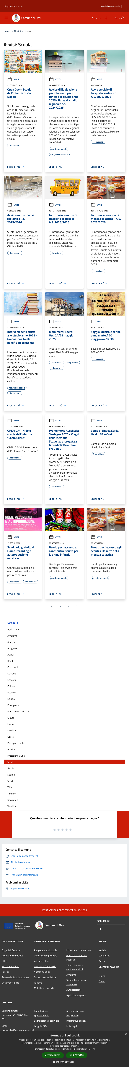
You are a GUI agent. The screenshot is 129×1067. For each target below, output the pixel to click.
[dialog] (64, 1049)
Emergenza (13, 705)
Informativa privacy (76, 1020)
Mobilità (11, 730)
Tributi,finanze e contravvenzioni (74, 967)
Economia (12, 692)
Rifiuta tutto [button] (76, 1055)
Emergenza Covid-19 (18, 711)
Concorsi (11, 680)
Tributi (10, 787)
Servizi (10, 768)
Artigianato (13, 648)
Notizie (102, 950)
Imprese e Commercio (45, 966)
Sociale (11, 774)
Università (12, 800)
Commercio (13, 667)
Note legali (71, 1026)
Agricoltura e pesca (76, 995)
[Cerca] (122, 18)
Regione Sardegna (14, 6)
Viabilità (11, 806)
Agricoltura (13, 629)
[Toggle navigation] (6, 18)
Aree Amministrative (12, 955)
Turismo (11, 793)
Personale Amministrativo (15, 977)
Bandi (10, 661)
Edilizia (11, 699)
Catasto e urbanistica (45, 977)
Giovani (11, 718)
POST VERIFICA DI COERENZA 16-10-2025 (64, 910)
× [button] (125, 1034)
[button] (64, 1061)
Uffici (4, 961)
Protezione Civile (16, 755)
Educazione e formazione (79, 950)
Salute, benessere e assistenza (76, 982)
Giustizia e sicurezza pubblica (76, 957)
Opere (10, 737)
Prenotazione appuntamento (41, 1013)
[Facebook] (105, 18)
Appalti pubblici (42, 972)
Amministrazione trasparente (75, 1013)
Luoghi (102, 976)
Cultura (11, 686)
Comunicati (104, 955)
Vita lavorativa (41, 961)
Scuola (10, 762)
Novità (17, 31)
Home (7, 31)
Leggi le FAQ (40, 1026)
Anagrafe (12, 642)
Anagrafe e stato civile (45, 950)
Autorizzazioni (73, 989)
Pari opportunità (15, 743)
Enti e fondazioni (10, 966)
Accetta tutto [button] (52, 1055)
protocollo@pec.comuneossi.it (18, 1030)
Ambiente (12, 635)
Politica (11, 749)
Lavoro (10, 724)
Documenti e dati (10, 982)
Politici (5, 972)
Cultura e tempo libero (45, 955)
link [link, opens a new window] (93, 1049)
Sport (10, 781)
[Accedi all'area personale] (110, 6)
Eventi (102, 981)
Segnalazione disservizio (46, 1020)
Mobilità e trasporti (44, 988)
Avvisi (13, 79)
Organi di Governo (11, 950)
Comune (11, 673)
